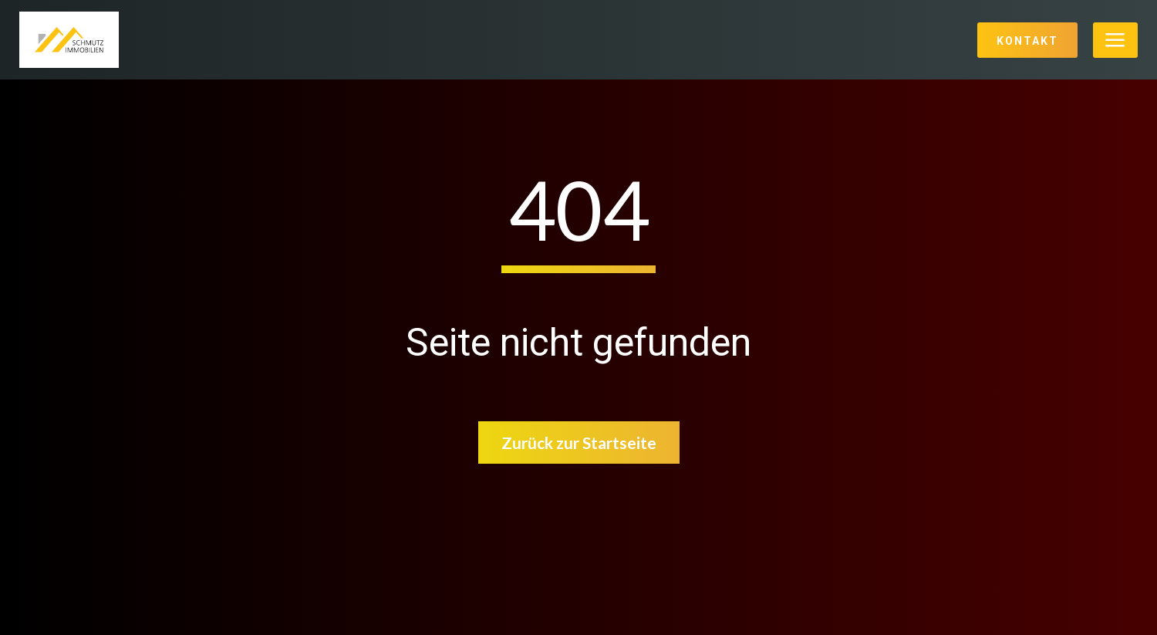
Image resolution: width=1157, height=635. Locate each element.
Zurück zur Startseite (578, 442)
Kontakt (1027, 41)
